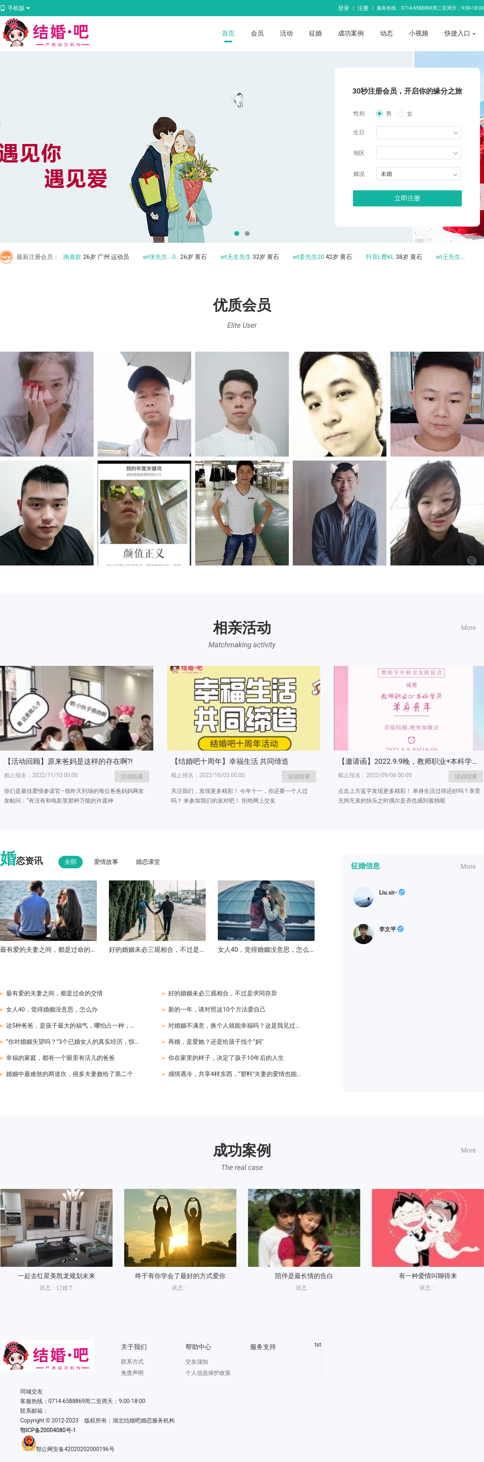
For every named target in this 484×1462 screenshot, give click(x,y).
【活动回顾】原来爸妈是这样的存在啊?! (68, 761)
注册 (363, 8)
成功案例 (351, 33)
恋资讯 (21, 860)
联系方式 (132, 1361)
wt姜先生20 (311, 257)
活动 (286, 33)
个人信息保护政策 (208, 1373)
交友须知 (197, 1361)
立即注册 (407, 198)
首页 (228, 33)
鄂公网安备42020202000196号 (75, 1449)
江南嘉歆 (72, 257)
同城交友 (31, 1391)
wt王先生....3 (455, 257)
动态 (386, 33)
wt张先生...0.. (163, 257)
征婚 (315, 33)
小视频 (418, 33)
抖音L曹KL (382, 257)
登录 (343, 8)
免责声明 (132, 1373)
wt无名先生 (238, 257)
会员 (257, 33)
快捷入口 (460, 34)
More (468, 628)
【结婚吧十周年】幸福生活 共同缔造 (230, 761)
